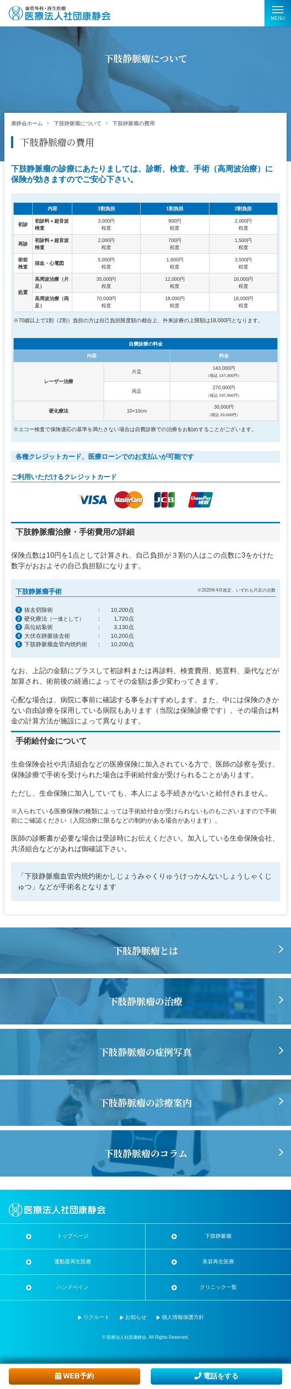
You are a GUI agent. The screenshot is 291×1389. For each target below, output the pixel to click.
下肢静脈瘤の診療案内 (145, 1102)
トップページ (73, 1236)
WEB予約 (74, 1376)
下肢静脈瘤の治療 (145, 1001)
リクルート (96, 1317)
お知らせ (135, 1317)
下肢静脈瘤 (218, 1236)
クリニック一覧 (218, 1287)
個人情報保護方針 (183, 1317)
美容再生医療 (218, 1262)
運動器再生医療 (72, 1262)
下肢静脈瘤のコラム (145, 1153)
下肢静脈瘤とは (145, 950)
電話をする (216, 1376)
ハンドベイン (73, 1287)
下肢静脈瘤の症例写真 (145, 1051)
